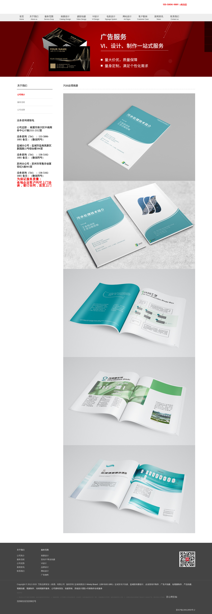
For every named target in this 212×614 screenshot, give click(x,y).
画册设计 (65, 18)
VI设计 (95, 18)
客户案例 (143, 18)
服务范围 (49, 18)
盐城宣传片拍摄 (121, 584)
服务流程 (21, 102)
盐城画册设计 (80, 584)
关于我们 (34, 18)
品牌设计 (45, 567)
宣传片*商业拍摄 (48, 559)
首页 (21, 18)
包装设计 (111, 18)
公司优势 (21, 110)
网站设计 (127, 18)
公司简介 (21, 94)
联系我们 (174, 18)
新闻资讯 (158, 18)
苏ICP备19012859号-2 (185, 610)
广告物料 (45, 575)
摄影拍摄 (81, 18)
